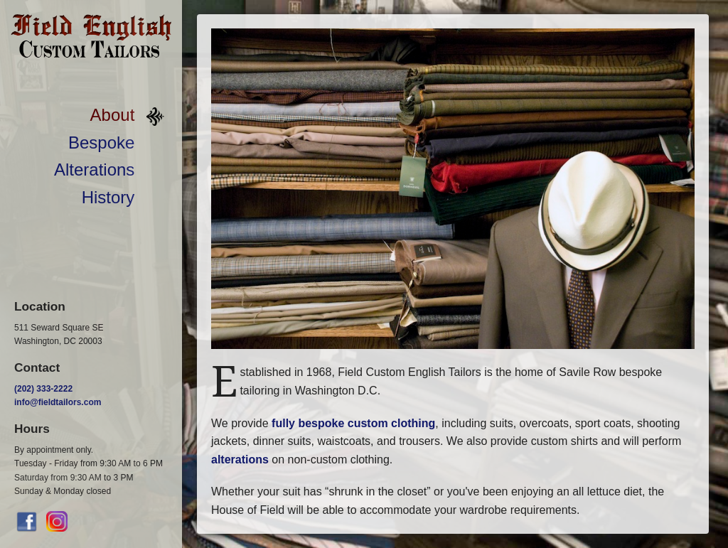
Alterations (94, 169)
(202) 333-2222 (43, 389)
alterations (240, 459)
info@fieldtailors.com (57, 402)
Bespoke (101, 142)
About (112, 114)
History (108, 197)
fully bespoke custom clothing (353, 423)
